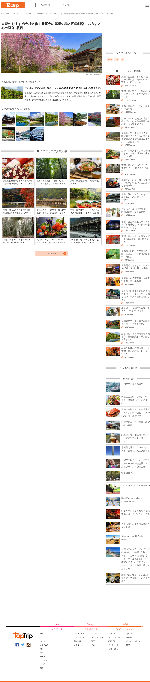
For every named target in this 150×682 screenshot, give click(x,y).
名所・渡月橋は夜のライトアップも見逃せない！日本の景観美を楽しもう (135, 225)
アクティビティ (80, 634)
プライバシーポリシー (133, 641)
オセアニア (44, 645)
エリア (66, 5)
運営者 (127, 645)
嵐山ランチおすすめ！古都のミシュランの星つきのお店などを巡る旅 (135, 183)
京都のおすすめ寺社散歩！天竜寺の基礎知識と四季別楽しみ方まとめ (78, 14)
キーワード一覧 (114, 637)
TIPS (93, 641)
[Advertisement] (128, 35)
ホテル (76, 645)
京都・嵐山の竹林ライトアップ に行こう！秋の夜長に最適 (135, 168)
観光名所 (77, 641)
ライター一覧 (113, 645)
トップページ (5, 14)
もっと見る (52, 253)
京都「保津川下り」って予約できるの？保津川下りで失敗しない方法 (135, 153)
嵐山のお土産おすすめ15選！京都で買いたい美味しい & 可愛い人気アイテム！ (135, 79)
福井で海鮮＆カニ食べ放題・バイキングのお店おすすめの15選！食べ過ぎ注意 (135, 412)
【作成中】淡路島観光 (132, 384)
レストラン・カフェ (98, 637)
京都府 (28, 14)
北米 (42, 649)
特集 (42, 668)
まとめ (42, 664)
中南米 (42, 656)
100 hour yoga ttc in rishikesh (135, 485)
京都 (116, 59)
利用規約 (128, 637)
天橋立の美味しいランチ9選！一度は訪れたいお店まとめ (135, 400)
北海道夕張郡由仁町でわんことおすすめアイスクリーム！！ (135, 438)
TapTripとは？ (130, 634)
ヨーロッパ (44, 641)
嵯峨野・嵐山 (42, 14)
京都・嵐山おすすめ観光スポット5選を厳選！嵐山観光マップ (135, 239)
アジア (42, 637)
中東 (42, 653)
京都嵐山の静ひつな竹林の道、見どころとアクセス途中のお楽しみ (135, 254)
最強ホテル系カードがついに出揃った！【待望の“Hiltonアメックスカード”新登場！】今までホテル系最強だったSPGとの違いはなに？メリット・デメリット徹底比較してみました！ (135, 559)
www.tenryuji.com (95, 74)
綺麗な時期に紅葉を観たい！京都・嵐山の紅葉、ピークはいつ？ (135, 351)
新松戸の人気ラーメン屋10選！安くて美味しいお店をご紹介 (135, 578)
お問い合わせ (113, 649)
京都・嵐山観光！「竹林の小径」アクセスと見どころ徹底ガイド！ (135, 94)
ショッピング (96, 634)
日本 (18, 14)
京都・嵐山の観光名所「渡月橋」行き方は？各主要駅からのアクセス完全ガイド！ (135, 121)
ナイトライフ (79, 637)
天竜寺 (110, 59)
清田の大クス (127, 473)
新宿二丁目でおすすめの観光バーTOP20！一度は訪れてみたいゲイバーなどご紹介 (135, 463)
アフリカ (43, 660)
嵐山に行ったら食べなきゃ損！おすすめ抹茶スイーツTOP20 (134, 197)
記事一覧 (45, 5)
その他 (93, 645)
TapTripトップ (113, 634)
